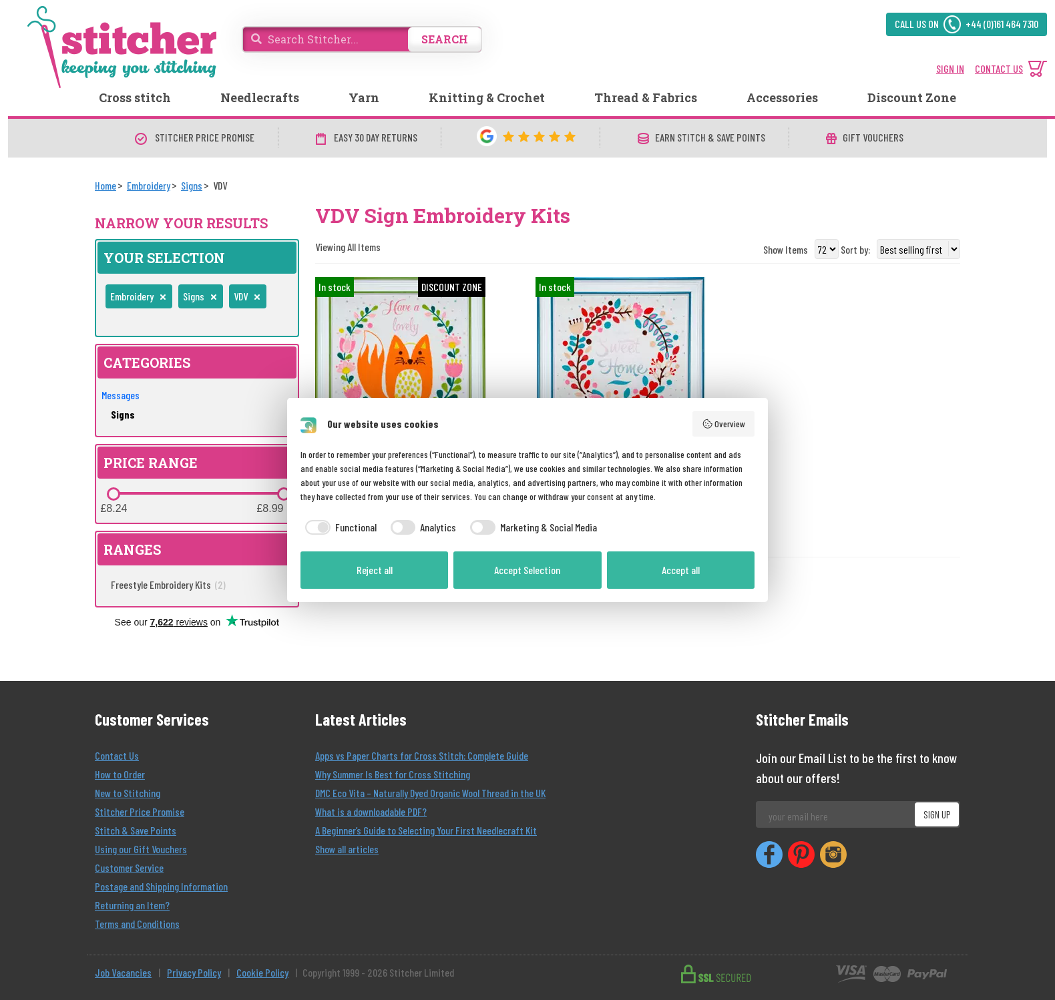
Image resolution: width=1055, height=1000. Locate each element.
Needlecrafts (259, 97)
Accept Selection (527, 569)
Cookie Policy (262, 972)
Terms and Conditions (137, 923)
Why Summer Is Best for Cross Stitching (392, 774)
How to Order (120, 774)
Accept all (681, 569)
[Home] (105, 185)
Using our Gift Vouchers (141, 848)
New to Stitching (127, 792)
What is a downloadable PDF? (371, 811)
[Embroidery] (148, 185)
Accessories (782, 97)
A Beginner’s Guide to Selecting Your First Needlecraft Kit (426, 830)
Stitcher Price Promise (139, 811)
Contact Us (117, 755)
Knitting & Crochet (487, 97)
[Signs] (191, 185)
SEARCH (444, 39)
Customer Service (129, 867)
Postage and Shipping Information (161, 886)
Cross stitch (135, 97)
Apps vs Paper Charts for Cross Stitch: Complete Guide (421, 755)
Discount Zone (911, 97)
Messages (120, 395)
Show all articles (347, 848)
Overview (724, 424)
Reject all (375, 569)
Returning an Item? (132, 905)
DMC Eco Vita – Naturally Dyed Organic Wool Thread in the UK (430, 792)
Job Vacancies (123, 972)
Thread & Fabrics (645, 97)
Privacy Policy (194, 972)
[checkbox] (338, 527)
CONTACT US (999, 68)
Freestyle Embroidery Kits (168, 584)
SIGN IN (950, 68)
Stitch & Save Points (135, 830)
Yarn (364, 97)
